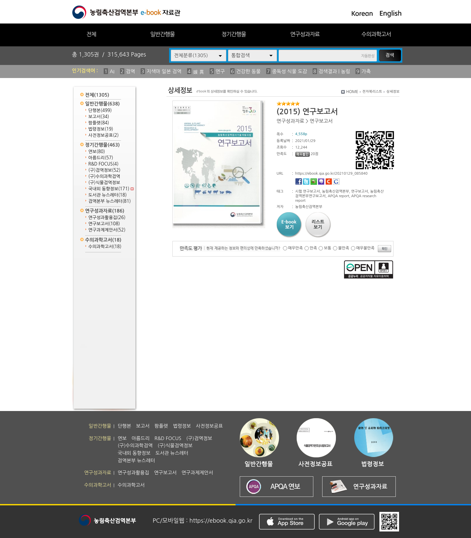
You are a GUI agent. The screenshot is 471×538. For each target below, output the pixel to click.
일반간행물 (162, 34)
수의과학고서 (376, 34)
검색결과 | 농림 (334, 71)
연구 (220, 71)
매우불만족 (365, 248)
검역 (130, 71)
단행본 (100, 110)
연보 (96, 152)
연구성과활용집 (107, 217)
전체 (91, 34)
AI (112, 71)
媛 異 (198, 72)
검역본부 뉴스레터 (109, 201)
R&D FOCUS (103, 164)
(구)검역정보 (104, 170)
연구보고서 (104, 224)
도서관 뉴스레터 (107, 195)
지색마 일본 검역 (164, 71)
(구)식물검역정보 (104, 183)
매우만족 (295, 248)
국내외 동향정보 (111, 189)
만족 (313, 248)
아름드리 (100, 158)
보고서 (98, 117)
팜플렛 (98, 123)
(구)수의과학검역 (104, 176)
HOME (352, 92)
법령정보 (100, 129)
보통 (327, 248)
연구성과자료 (305, 34)
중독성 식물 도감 (289, 71)
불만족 (343, 248)
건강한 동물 (248, 71)
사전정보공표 (103, 135)
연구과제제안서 (107, 230)
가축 (366, 71)
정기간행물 (233, 34)
